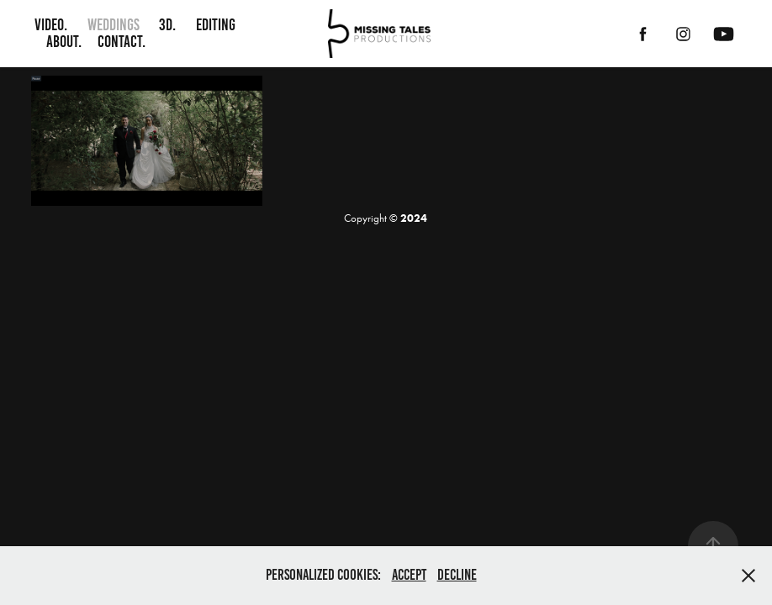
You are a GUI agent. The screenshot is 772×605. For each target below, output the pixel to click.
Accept (409, 574)
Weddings (113, 25)
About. (64, 41)
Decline (457, 574)
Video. (50, 25)
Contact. (121, 41)
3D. (167, 25)
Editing (215, 25)
